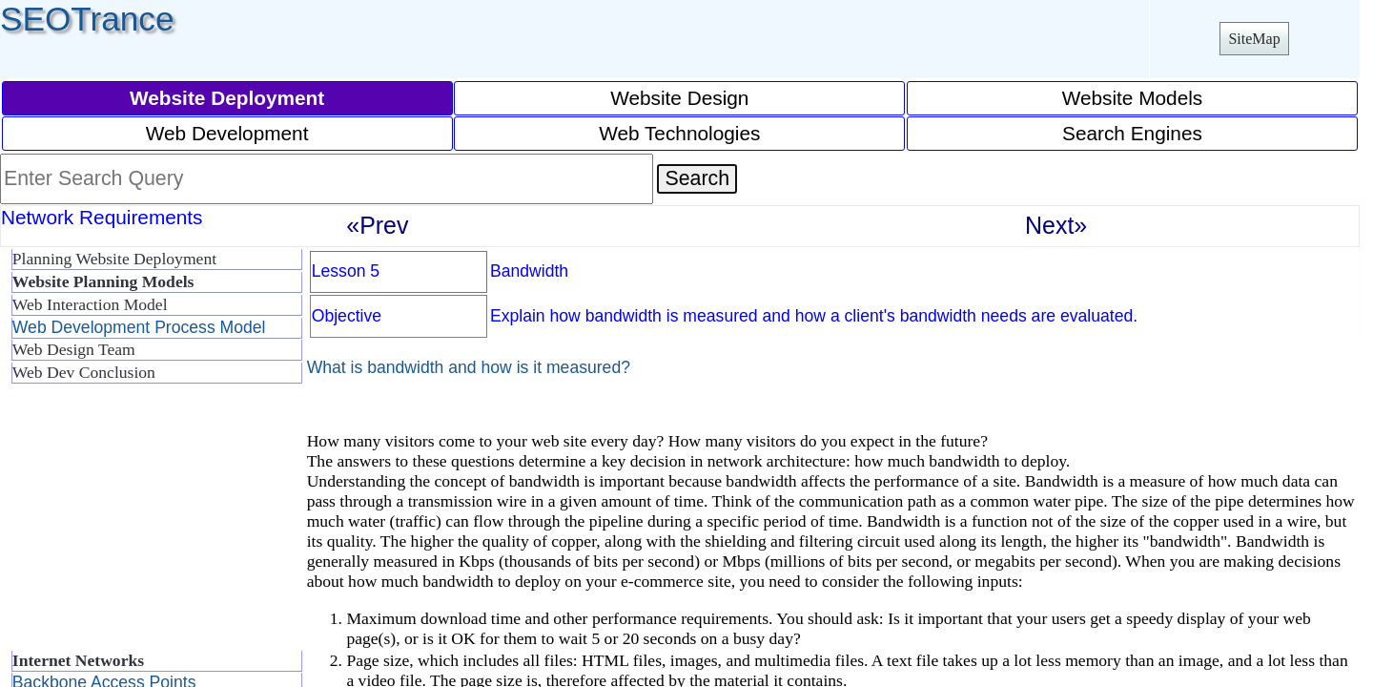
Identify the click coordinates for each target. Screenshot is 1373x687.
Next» (1056, 225)
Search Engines (1132, 133)
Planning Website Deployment (114, 258)
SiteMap (1254, 39)
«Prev (377, 225)
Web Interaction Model (90, 304)
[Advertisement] (153, 525)
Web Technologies (679, 133)
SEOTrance (87, 18)
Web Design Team (73, 349)
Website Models (1132, 98)
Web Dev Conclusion (83, 372)
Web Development (227, 133)
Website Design (679, 98)
